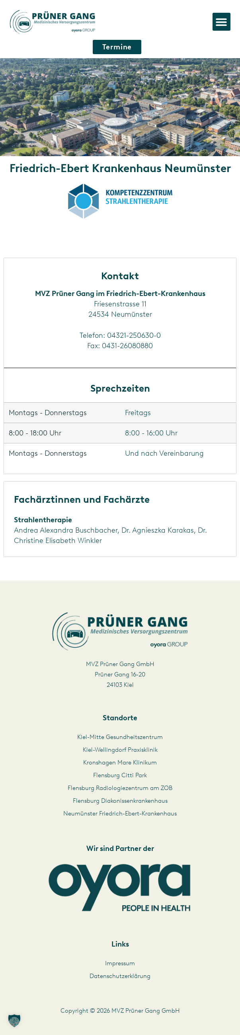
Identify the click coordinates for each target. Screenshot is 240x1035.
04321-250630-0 (134, 335)
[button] (221, 22)
